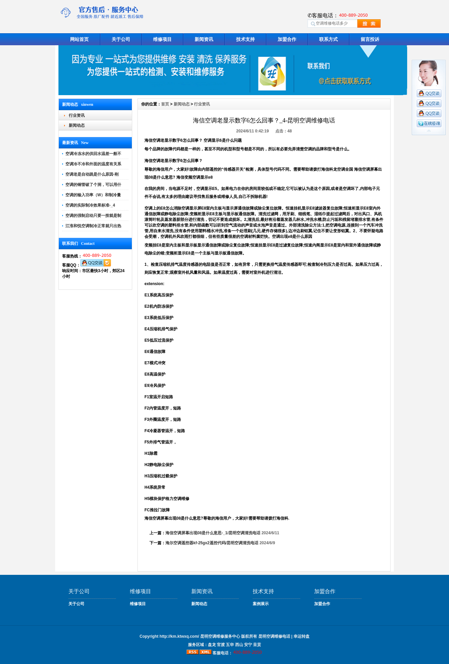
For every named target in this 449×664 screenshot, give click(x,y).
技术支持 (245, 39)
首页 (165, 104)
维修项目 (162, 39)
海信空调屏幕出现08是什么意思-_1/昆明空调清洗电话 (212, 533)
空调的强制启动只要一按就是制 (93, 215)
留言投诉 (370, 39)
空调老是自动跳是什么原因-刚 (92, 174)
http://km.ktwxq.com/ (179, 636)
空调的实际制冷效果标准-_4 (90, 205)
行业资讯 (77, 115)
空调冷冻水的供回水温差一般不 (93, 153)
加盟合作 (287, 39)
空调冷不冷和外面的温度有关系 (93, 164)
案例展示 (261, 603)
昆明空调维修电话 (274, 636)
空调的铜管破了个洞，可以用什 (93, 184)
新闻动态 (77, 125)
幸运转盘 (302, 636)
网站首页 (79, 39)
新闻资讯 (204, 39)
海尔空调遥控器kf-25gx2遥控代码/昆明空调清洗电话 (211, 543)
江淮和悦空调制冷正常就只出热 (93, 226)
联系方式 (328, 39)
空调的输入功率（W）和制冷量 (93, 195)
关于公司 (121, 39)
